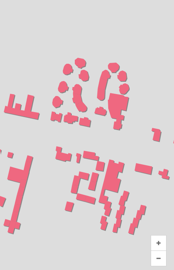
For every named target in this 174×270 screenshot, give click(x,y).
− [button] (158, 258)
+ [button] (158, 243)
